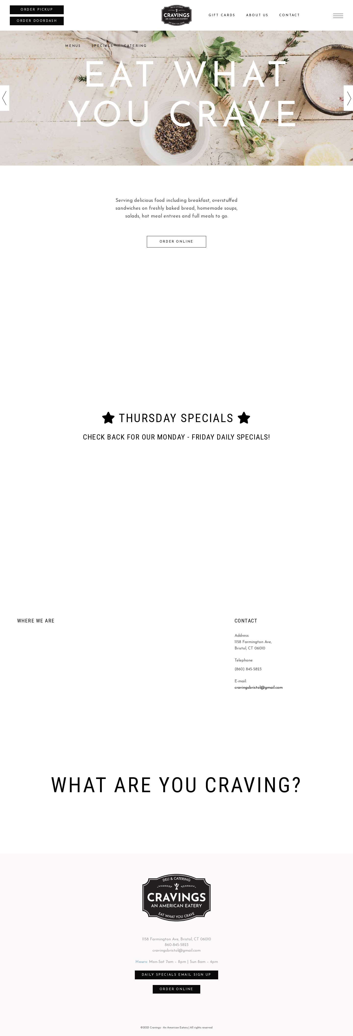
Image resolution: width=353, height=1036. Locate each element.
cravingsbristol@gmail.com (259, 688)
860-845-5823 (177, 945)
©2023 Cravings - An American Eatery (164, 1027)
